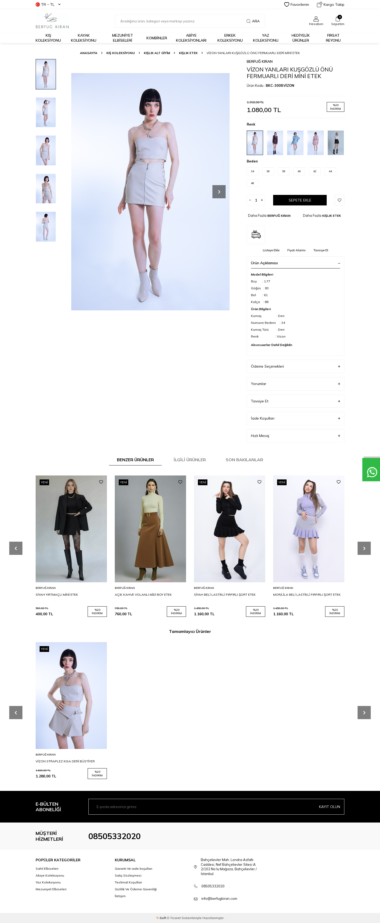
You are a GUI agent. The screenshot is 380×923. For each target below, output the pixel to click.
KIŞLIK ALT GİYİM (157, 53)
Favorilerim (296, 4)
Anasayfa (88, 53)
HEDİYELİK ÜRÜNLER (301, 38)
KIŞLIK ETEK (188, 53)
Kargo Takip (330, 4)
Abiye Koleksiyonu (50, 875)
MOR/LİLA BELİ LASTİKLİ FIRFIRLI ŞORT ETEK (307, 595)
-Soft (161, 918)
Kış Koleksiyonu (48, 38)
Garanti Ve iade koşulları (133, 869)
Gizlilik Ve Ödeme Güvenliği (136, 889)
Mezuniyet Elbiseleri (122, 38)
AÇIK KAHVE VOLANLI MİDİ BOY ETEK (143, 595)
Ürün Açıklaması (295, 263)
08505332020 (114, 836)
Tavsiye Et (321, 250)
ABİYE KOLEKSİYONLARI (191, 38)
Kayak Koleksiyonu (83, 38)
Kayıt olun (329, 806)
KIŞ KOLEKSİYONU (120, 53)
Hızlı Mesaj (295, 435)
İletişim (120, 896)
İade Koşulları (295, 418)
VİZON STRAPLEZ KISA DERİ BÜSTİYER (65, 761)
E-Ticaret (174, 918)
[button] (219, 191)
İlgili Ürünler (190, 459)
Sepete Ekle (300, 200)
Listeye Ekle (271, 250)
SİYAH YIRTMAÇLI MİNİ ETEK (57, 595)
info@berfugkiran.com (219, 898)
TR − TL (48, 4)
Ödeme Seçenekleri (295, 366)
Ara (253, 21)
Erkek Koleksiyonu (230, 38)
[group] (150, 191)
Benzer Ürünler (135, 459)
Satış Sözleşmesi (128, 875)
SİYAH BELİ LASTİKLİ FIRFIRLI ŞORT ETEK (225, 595)
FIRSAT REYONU (333, 38)
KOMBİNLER (156, 38)
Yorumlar (295, 383)
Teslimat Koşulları (128, 882)
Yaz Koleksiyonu (265, 38)
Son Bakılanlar (244, 459)
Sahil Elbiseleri (47, 869)
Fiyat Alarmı (296, 250)
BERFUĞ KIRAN (260, 61)
